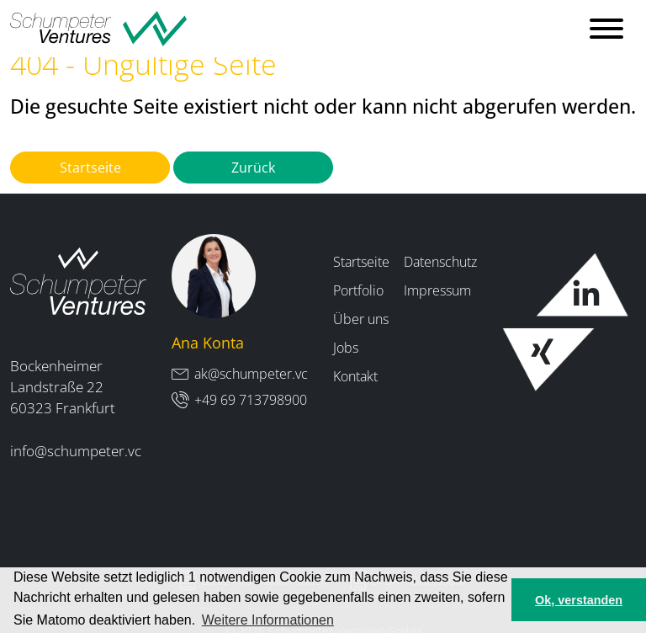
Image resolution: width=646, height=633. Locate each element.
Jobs (345, 347)
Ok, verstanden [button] (578, 600)
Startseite (90, 167)
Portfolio (358, 290)
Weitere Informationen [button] (268, 620)
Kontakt (355, 376)
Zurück (253, 167)
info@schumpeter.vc (75, 450)
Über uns (361, 319)
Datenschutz (440, 262)
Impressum (437, 290)
